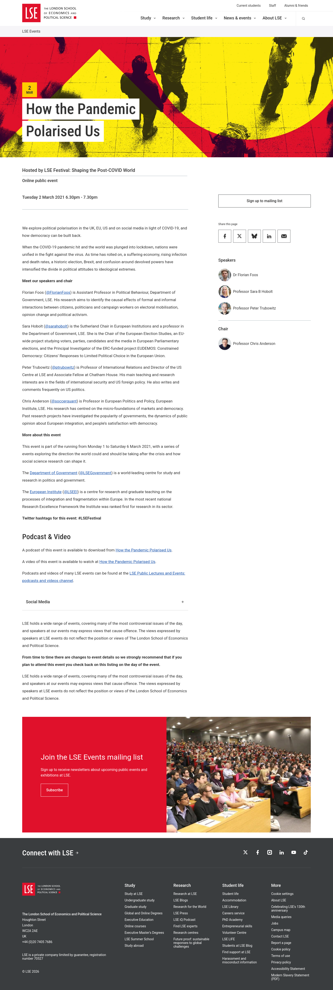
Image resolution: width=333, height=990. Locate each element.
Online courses (135, 926)
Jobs (274, 923)
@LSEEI (70, 491)
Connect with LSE (50, 852)
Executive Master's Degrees (144, 932)
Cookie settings (282, 894)
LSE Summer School (139, 939)
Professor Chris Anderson (254, 343)
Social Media (105, 601)
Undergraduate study (139, 900)
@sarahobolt (56, 326)
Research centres (185, 932)
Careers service (233, 913)
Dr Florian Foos (245, 275)
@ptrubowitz (63, 367)
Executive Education (139, 920)
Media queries (281, 917)
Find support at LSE (236, 952)
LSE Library (230, 907)
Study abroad (134, 945)
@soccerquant (64, 401)
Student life (204, 17)
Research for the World (189, 907)
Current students (249, 5)
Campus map (280, 930)
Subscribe (54, 790)
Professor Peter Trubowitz (254, 308)
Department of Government (53, 472)
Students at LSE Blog (237, 945)
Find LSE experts (185, 926)
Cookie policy (280, 949)
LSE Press (180, 913)
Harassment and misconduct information (239, 960)
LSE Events (31, 31)
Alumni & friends (296, 5)
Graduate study (135, 907)
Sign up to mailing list (264, 201)
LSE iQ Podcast (184, 920)
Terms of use (280, 956)
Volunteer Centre (234, 932)
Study (148, 17)
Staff (272, 5)
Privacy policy (281, 962)
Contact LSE (280, 936)
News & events (240, 17)
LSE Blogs (180, 900)
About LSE (274, 17)
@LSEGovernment (95, 472)
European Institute (46, 491)
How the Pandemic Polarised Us (144, 550)
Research (173, 17)
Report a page (281, 943)
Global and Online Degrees (144, 913)
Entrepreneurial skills (237, 926)
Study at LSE (134, 894)
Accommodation (234, 900)
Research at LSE (185, 894)
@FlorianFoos (58, 292)
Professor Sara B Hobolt (253, 291)
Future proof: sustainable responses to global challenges (191, 942)
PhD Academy (232, 920)
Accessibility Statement (288, 969)
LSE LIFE (228, 939)
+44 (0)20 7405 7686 (37, 942)
